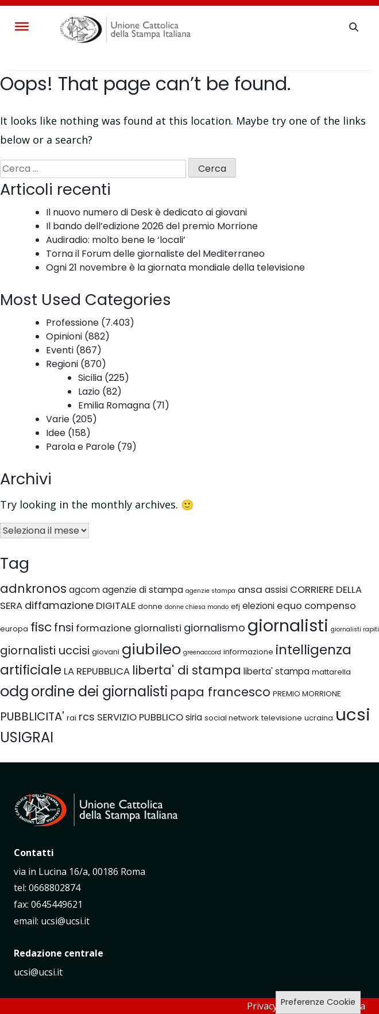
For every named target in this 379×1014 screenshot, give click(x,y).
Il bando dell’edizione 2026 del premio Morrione (152, 226)
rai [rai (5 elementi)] (71, 717)
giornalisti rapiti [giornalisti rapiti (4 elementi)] (355, 629)
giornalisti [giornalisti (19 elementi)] (287, 625)
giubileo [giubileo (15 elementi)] (151, 649)
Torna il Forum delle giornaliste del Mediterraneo (155, 253)
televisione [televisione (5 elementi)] (281, 717)
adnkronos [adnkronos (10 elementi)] (33, 588)
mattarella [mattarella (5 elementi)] (331, 671)
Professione (72, 322)
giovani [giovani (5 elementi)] (105, 651)
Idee (55, 432)
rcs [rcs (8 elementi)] (87, 717)
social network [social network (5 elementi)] (231, 717)
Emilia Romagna (114, 405)
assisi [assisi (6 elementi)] (276, 590)
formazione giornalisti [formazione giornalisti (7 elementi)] (128, 628)
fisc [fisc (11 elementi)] (41, 627)
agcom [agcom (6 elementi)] (84, 590)
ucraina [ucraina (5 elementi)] (318, 717)
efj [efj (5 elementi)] (235, 606)
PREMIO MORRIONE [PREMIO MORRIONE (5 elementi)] (307, 693)
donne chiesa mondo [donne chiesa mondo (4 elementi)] (197, 607)
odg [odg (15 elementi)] (14, 691)
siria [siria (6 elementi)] (193, 717)
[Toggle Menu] (22, 26)
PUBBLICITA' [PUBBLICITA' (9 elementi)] (32, 716)
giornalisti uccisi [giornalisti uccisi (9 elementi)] (45, 650)
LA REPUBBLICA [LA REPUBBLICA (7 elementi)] (97, 671)
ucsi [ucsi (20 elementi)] (352, 714)
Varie (57, 419)
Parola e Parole (80, 446)
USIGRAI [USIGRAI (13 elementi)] (26, 737)
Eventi (60, 350)
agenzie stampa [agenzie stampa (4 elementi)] (210, 591)
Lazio (89, 391)
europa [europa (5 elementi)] (14, 628)
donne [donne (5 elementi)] (150, 606)
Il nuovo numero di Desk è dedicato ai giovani (146, 212)
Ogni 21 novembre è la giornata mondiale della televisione (175, 267)
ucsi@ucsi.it (38, 972)
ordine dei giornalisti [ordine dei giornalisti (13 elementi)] (99, 691)
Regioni (62, 364)
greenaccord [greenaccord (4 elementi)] (202, 652)
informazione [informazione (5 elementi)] (248, 651)
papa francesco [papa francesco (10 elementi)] (220, 692)
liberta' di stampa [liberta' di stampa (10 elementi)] (186, 670)
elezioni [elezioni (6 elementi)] (258, 606)
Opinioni (64, 336)
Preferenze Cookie (318, 1002)
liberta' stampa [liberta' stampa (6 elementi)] (276, 671)
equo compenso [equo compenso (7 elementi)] (316, 605)
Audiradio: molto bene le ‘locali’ (115, 239)
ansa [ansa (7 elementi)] (250, 589)
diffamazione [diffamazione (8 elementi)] (59, 605)
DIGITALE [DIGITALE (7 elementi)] (116, 605)
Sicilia (90, 377)
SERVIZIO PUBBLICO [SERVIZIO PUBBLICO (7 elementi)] (140, 717)
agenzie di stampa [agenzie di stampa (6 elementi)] (142, 590)
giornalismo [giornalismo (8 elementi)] (214, 627)
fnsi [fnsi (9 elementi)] (64, 627)
